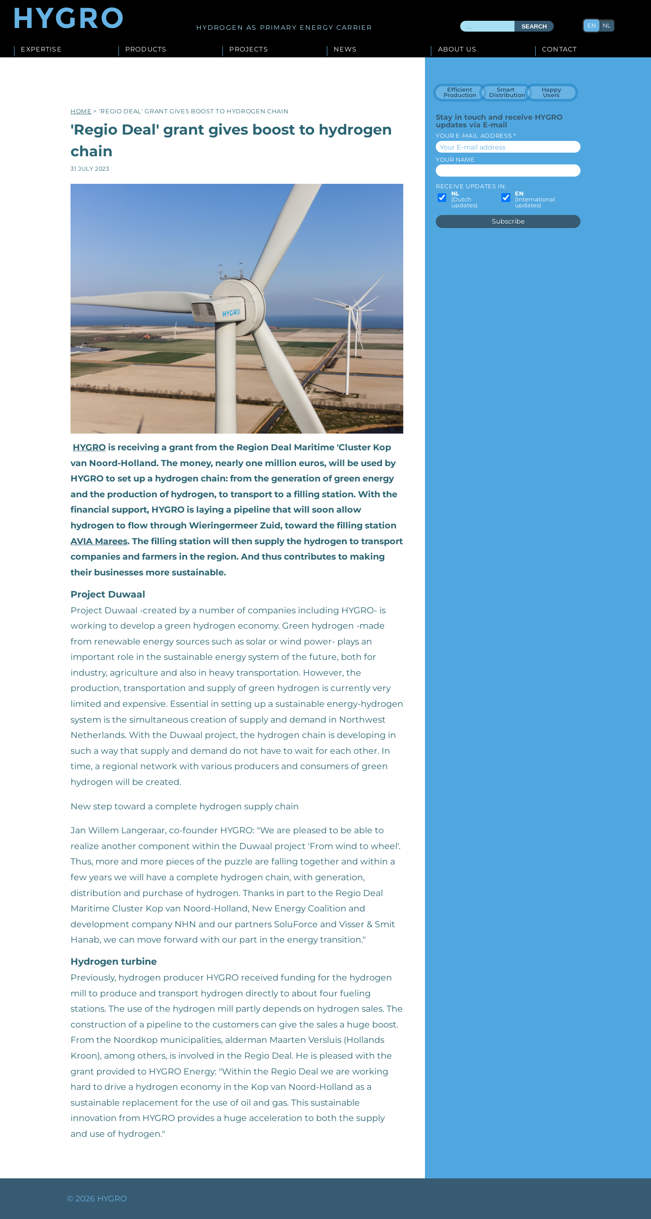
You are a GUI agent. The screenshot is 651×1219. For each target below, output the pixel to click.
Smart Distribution (507, 92)
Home (81, 111)
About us (457, 49)
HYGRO (89, 447)
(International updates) (535, 199)
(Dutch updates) (464, 199)
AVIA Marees (99, 541)
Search (534, 26)
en (591, 25)
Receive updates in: (471, 186)
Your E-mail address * (476, 135)
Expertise (41, 49)
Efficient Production (459, 92)
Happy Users (551, 92)
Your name (455, 159)
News (345, 49)
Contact (559, 49)
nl (607, 25)
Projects (248, 49)
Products (145, 49)
